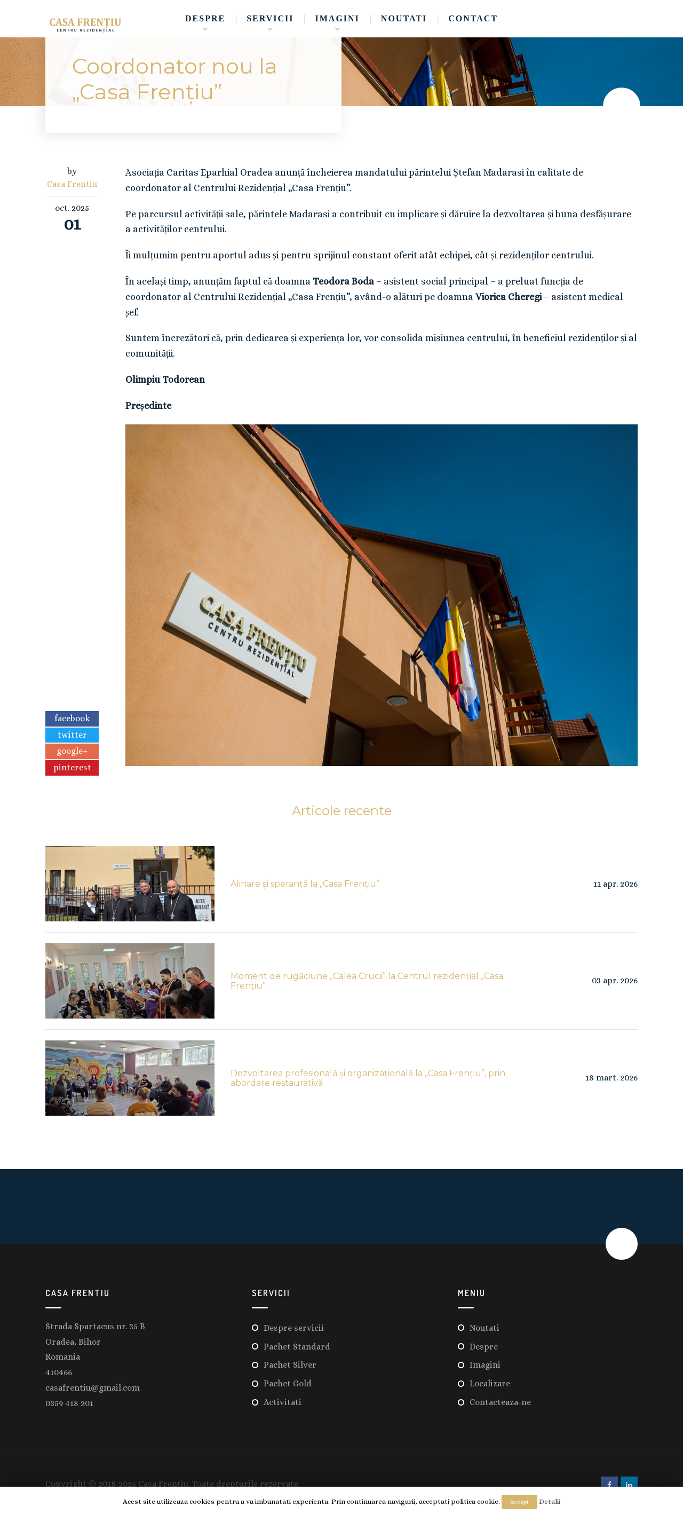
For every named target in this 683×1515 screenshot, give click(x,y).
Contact (473, 18)
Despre (205, 18)
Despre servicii (294, 1328)
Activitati (282, 1402)
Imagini (337, 18)
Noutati (404, 18)
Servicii (270, 18)
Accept (519, 1501)
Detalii (549, 1501)
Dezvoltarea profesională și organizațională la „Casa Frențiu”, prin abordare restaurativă (368, 1078)
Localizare (490, 1383)
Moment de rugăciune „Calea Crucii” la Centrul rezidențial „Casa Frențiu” (367, 981)
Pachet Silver (290, 1365)
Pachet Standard (297, 1347)
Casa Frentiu (72, 184)
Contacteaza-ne (500, 1402)
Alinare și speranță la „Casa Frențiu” (305, 884)
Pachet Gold (288, 1383)
